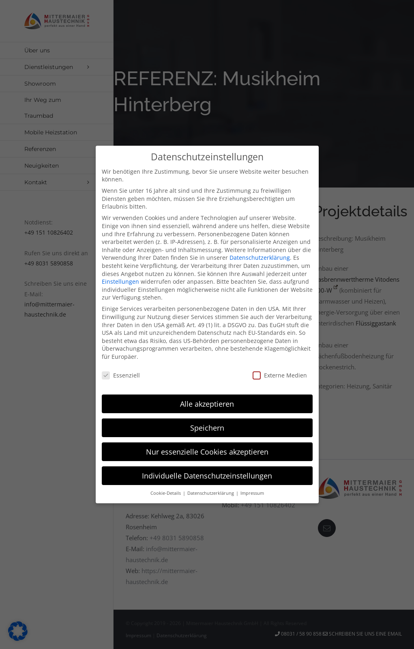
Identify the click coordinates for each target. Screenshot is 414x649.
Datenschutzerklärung (260, 255)
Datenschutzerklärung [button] (211, 490)
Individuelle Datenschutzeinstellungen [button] (207, 473)
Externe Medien (280, 372)
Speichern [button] (207, 425)
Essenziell (121, 372)
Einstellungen (120, 278)
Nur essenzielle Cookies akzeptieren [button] (207, 449)
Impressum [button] (252, 490)
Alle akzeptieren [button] (207, 401)
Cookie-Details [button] (166, 490)
